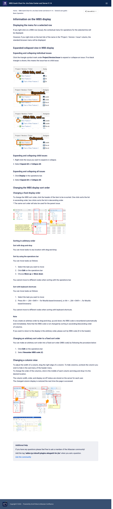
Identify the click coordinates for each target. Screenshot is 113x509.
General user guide (61, 11)
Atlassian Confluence (46, 504)
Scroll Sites (34, 504)
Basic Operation (18, 13)
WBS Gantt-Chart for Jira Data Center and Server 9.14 (30, 3)
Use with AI (91, 11)
